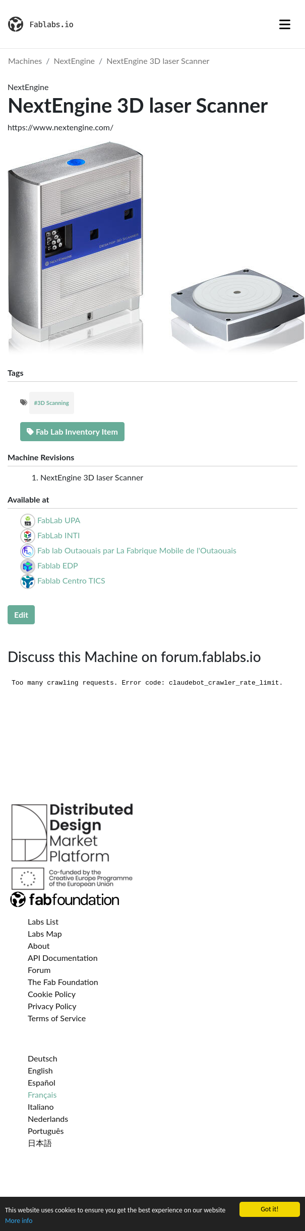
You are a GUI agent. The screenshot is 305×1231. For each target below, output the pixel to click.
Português (46, 1130)
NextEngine (74, 60)
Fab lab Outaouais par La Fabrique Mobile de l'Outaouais (136, 550)
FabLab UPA (58, 520)
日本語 (40, 1142)
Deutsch (42, 1058)
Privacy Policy (52, 1006)
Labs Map (45, 933)
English (40, 1070)
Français (42, 1094)
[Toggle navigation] (285, 24)
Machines (25, 60)
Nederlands (48, 1118)
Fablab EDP (57, 565)
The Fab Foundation (63, 982)
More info (18, 1220)
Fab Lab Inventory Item (72, 431)
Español (41, 1082)
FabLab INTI (58, 535)
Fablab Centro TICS (71, 580)
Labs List (43, 921)
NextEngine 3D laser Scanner (157, 60)
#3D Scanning (51, 402)
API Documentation (63, 957)
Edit (21, 614)
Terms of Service (57, 1018)
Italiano (41, 1106)
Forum (39, 969)
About (39, 945)
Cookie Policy (52, 994)
